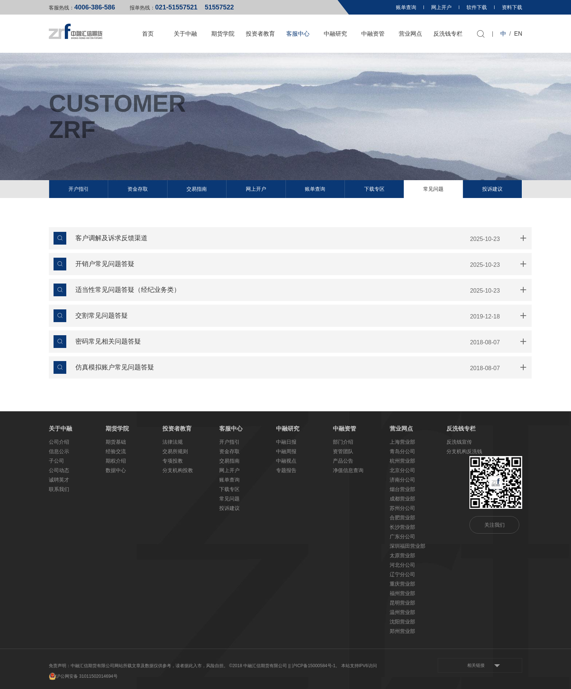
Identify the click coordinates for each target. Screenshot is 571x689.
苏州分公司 (402, 508)
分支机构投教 (177, 470)
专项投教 (172, 461)
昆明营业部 (402, 603)
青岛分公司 (402, 451)
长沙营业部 (402, 527)
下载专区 (374, 189)
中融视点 (286, 461)
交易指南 (196, 189)
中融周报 (286, 451)
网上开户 (441, 7)
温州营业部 (402, 612)
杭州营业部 (402, 461)
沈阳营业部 (402, 622)
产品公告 (343, 461)
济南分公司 (402, 480)
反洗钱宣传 (459, 442)
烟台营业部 (402, 489)
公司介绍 (59, 442)
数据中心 (116, 470)
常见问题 (433, 189)
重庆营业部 (402, 584)
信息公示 (59, 451)
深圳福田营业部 (407, 546)
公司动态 (59, 470)
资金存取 (137, 189)
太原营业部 (402, 555)
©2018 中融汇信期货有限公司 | (259, 665)
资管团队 (343, 451)
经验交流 (116, 451)
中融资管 (373, 34)
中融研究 (335, 34)
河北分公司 (402, 565)
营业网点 (410, 34)
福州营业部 (402, 593)
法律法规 (172, 442)
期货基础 (116, 442)
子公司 (56, 461)
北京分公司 (402, 470)
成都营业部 (402, 499)
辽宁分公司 (402, 574)
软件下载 (476, 7)
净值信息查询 (348, 470)
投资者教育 (260, 34)
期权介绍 (116, 461)
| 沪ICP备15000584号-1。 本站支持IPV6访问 (333, 665)
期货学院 (223, 34)
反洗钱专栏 (447, 34)
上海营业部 (402, 442)
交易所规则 (175, 451)
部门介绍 (343, 442)
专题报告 (286, 470)
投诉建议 (492, 189)
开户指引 (78, 189)
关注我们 (494, 525)
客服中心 (298, 34)
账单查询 (406, 7)
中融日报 (286, 442)
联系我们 (59, 489)
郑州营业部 (402, 631)
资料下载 (512, 7)
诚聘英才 (59, 480)
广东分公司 (402, 536)
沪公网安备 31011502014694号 (83, 676)
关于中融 (185, 34)
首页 (148, 34)
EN (518, 34)
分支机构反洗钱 (464, 451)
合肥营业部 (402, 517)
